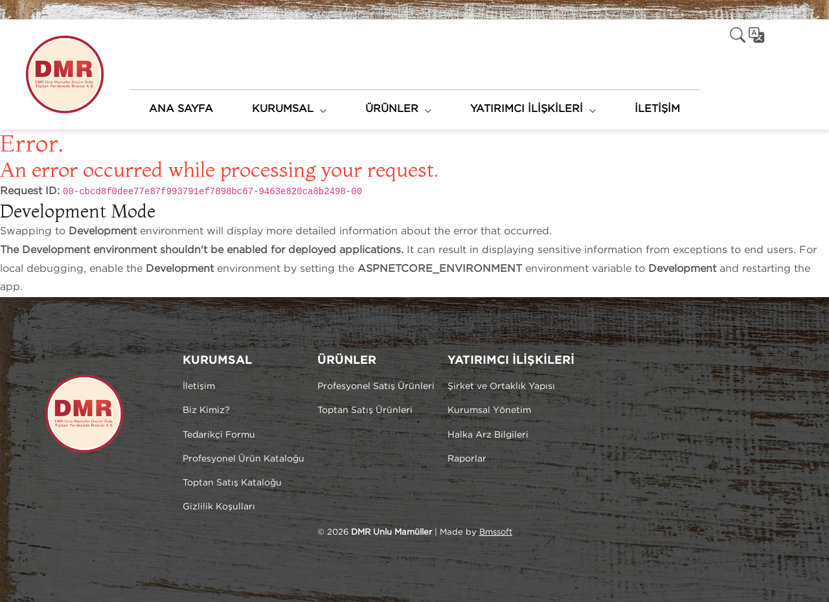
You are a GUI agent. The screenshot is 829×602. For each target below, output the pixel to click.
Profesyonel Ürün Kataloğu (243, 459)
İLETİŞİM (657, 109)
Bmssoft (495, 532)
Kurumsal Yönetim (489, 410)
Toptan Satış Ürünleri (365, 410)
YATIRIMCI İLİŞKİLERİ (526, 109)
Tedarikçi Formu (219, 435)
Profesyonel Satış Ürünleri (376, 386)
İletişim (199, 386)
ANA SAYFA (181, 109)
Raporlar (467, 459)
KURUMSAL (282, 109)
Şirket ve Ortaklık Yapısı (501, 386)
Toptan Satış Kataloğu (232, 483)
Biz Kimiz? (206, 410)
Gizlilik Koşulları (219, 507)
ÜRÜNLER (391, 109)
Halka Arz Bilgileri (488, 435)
